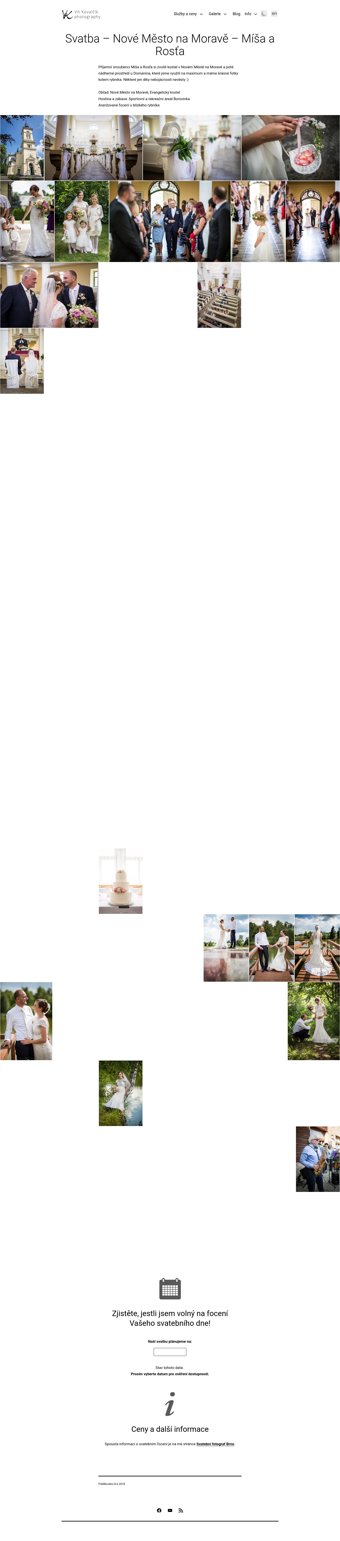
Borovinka (181, 99)
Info (248, 14)
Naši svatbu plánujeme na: (170, 1341)
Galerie (215, 14)
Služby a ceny (185, 14)
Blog (236, 14)
